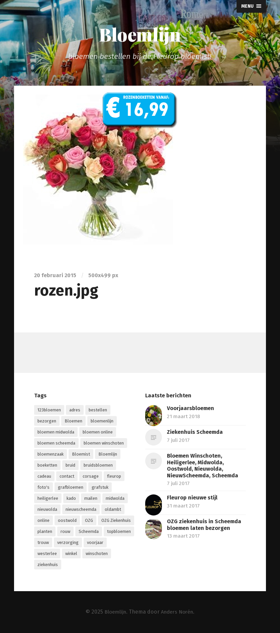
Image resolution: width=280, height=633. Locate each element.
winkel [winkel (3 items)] (71, 553)
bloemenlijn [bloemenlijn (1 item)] (102, 421)
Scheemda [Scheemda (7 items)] (89, 531)
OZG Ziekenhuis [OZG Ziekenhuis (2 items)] (116, 520)
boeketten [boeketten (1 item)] (47, 465)
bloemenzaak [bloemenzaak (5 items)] (50, 454)
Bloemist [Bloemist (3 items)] (81, 454)
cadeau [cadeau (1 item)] (44, 476)
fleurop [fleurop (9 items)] (114, 476)
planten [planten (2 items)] (44, 531)
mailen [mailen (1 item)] (90, 498)
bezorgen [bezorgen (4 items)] (46, 421)
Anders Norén (177, 612)
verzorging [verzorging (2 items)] (68, 542)
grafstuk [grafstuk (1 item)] (100, 487)
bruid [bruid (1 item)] (70, 465)
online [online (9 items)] (43, 520)
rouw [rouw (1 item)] (65, 531)
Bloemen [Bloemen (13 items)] (73, 421)
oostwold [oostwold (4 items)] (67, 520)
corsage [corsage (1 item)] (91, 476)
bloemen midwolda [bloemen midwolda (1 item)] (55, 432)
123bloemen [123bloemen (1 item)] (49, 410)
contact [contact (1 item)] (67, 476)
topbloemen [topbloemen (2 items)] (119, 531)
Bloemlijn (139, 34)
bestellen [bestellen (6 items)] (98, 410)
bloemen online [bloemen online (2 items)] (98, 432)
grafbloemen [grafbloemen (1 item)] (70, 487)
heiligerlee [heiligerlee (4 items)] (47, 498)
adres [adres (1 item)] (74, 410)
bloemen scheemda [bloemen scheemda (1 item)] (56, 443)
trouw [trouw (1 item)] (43, 542)
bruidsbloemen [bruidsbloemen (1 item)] (98, 465)
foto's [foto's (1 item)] (43, 487)
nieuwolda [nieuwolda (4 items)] (47, 509)
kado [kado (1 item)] (71, 498)
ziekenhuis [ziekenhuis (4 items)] (47, 564)
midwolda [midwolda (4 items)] (115, 498)
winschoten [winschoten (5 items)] (97, 553)
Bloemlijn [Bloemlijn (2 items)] (107, 454)
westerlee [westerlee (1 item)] (47, 553)
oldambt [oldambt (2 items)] (113, 509)
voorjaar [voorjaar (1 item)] (95, 542)
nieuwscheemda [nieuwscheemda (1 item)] (81, 509)
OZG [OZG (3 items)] (89, 520)
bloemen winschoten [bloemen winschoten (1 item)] (104, 443)
